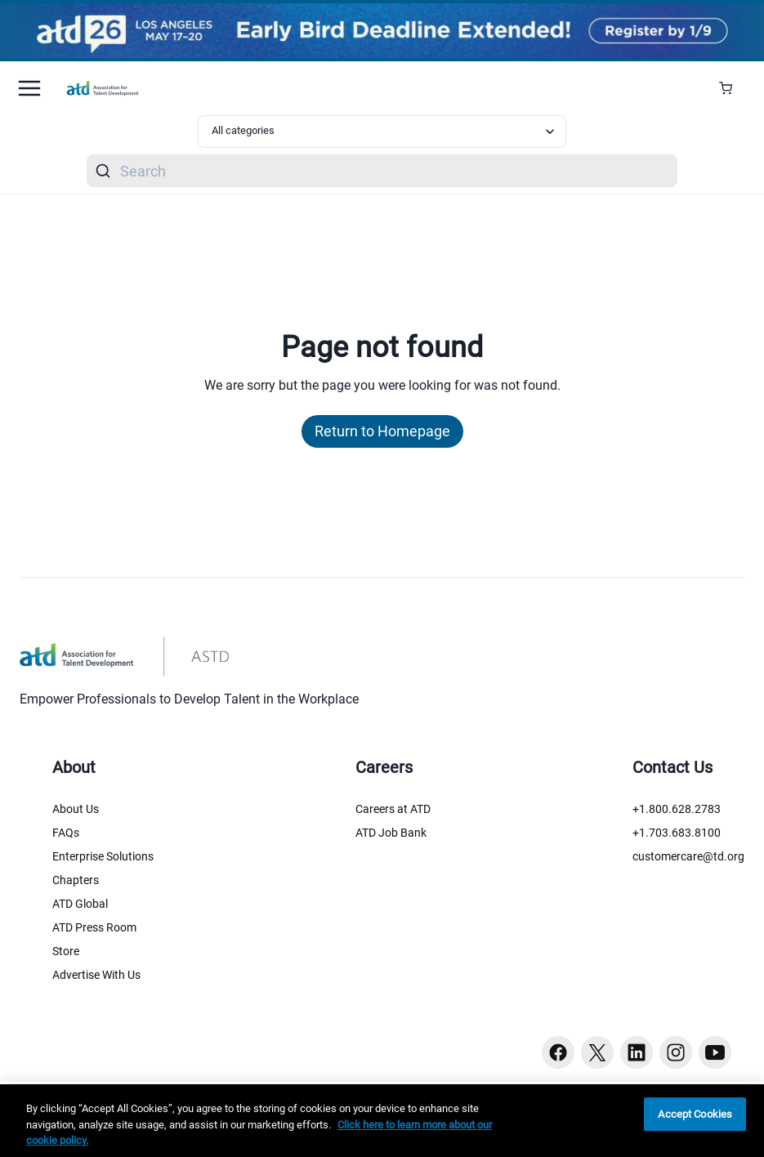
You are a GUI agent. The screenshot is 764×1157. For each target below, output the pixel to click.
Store (65, 951)
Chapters (75, 880)
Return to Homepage (382, 431)
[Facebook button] (558, 1052)
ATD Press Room (94, 927)
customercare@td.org (688, 856)
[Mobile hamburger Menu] (29, 88)
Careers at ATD (393, 808)
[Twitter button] (597, 1052)
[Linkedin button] (636, 1052)
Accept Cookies (695, 1114)
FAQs (65, 832)
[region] (382, 1120)
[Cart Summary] (732, 88)
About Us (75, 808)
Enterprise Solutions (103, 856)
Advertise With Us (96, 974)
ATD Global (80, 903)
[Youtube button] (715, 1052)
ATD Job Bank (391, 832)
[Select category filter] (382, 131)
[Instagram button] (675, 1052)
